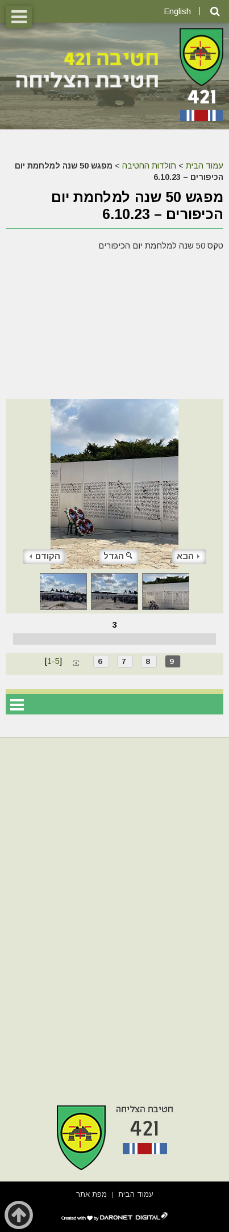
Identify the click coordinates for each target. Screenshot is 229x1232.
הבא (188, 556)
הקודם (45, 556)
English (177, 11)
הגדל (118, 556)
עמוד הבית (204, 165)
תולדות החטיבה (149, 165)
